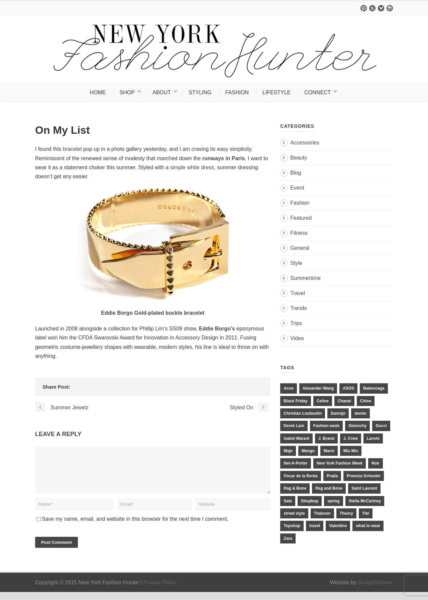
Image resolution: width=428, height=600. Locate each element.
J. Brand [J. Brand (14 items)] (326, 438)
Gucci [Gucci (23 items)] (381, 425)
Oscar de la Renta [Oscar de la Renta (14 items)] (300, 476)
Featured (301, 218)
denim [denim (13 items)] (360, 413)
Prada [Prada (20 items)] (332, 476)
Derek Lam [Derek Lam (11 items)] (294, 425)
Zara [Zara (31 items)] (288, 538)
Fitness (299, 233)
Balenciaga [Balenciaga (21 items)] (373, 388)
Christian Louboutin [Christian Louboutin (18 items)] (303, 413)
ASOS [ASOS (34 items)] (348, 388)
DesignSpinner (375, 590)
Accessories (304, 142)
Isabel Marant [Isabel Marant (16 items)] (296, 438)
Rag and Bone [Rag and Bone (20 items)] (328, 488)
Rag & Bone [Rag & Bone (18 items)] (295, 488)
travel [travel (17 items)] (314, 525)
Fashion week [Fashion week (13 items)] (326, 425)
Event (297, 188)
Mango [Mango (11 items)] (308, 450)
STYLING (200, 92)
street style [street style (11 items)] (294, 513)
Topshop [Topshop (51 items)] (292, 525)
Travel (297, 293)
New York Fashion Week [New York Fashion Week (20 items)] (339, 463)
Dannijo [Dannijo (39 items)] (338, 413)
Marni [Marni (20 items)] (329, 450)
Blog (295, 173)
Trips (296, 323)
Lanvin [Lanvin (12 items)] (373, 438)
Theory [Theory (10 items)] (346, 513)
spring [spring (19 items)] (333, 501)
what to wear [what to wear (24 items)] (368, 525)
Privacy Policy (160, 590)
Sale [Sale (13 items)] (288, 501)
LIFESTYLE (276, 92)
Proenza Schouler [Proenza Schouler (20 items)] (364, 476)
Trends (298, 308)
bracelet (71, 149)
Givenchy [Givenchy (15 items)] (357, 425)
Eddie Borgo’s (217, 328)
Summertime (305, 278)
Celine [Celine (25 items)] (323, 401)
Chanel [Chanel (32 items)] (344, 401)
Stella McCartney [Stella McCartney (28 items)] (365, 501)
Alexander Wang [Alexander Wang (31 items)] (318, 388)
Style (296, 263)
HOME (98, 92)
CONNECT (317, 92)
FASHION (237, 92)
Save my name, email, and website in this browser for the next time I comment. (135, 527)
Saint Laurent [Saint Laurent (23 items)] (364, 488)
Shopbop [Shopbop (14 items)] (309, 501)
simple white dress (192, 167)
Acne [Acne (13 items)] (288, 388)
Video (297, 338)
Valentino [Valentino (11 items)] (338, 525)
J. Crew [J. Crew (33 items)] (350, 438)
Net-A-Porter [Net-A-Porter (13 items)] (295, 463)
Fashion (299, 203)
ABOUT (161, 92)
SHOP (127, 92)
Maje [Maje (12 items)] (288, 450)
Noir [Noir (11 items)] (375, 463)
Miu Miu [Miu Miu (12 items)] (350, 450)
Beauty (298, 158)
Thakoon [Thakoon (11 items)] (322, 513)
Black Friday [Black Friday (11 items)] (295, 401)
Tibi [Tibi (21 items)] (365, 513)
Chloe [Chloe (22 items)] (365, 401)
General (299, 248)
